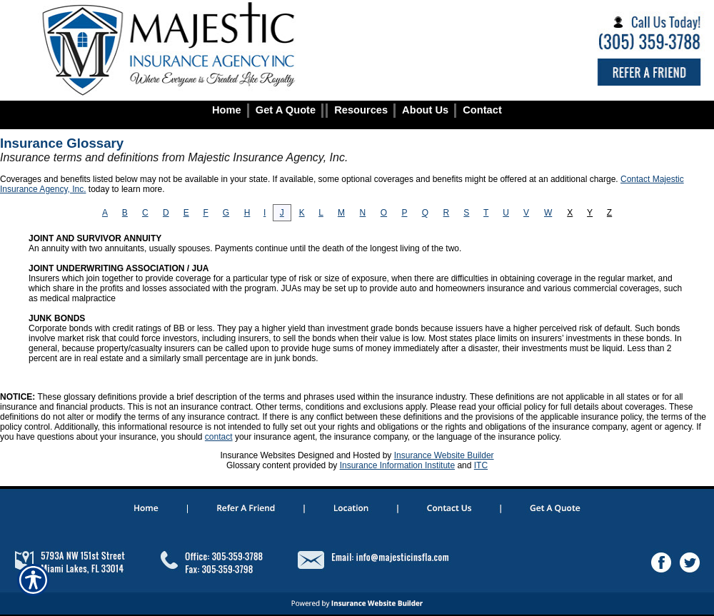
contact (219, 437)
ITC (481, 465)
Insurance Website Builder (444, 455)
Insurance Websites (257, 455)
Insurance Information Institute (397, 465)
